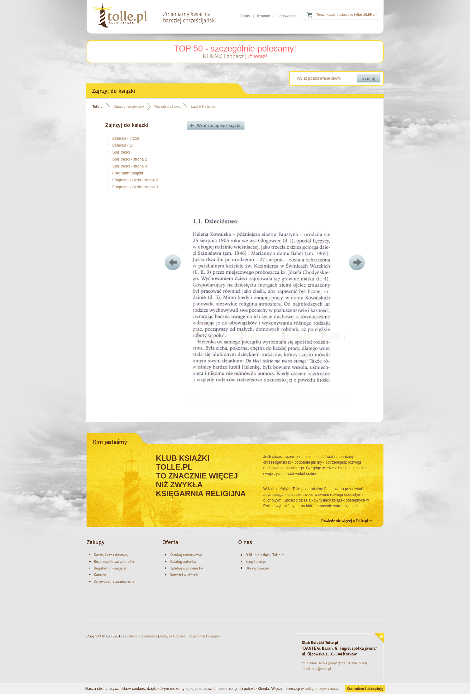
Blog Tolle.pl (255, 561)
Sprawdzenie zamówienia (114, 581)
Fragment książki (127, 173)
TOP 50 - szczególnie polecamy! (235, 48)
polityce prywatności (322, 688)
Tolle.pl (98, 106)
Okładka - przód (125, 138)
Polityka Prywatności (141, 636)
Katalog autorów (183, 561)
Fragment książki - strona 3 (135, 187)
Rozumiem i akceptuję (364, 688)
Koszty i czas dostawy (111, 555)
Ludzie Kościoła (203, 106)
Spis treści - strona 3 (129, 166)
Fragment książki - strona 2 (135, 180)
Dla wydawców (257, 568)
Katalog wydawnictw (186, 568)
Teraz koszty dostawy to (346, 14)
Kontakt (263, 16)
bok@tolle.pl (321, 669)
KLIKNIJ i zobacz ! (235, 56)
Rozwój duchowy (167, 106)
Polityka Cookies (172, 636)
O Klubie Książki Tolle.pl (265, 555)
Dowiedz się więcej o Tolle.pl (346, 520)
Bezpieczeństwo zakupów (114, 561)
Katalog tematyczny (129, 106)
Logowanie (286, 16)
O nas (245, 16)
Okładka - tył (123, 145)
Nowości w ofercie (184, 575)
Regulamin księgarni (110, 568)
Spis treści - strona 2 (129, 159)
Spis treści (121, 152)
